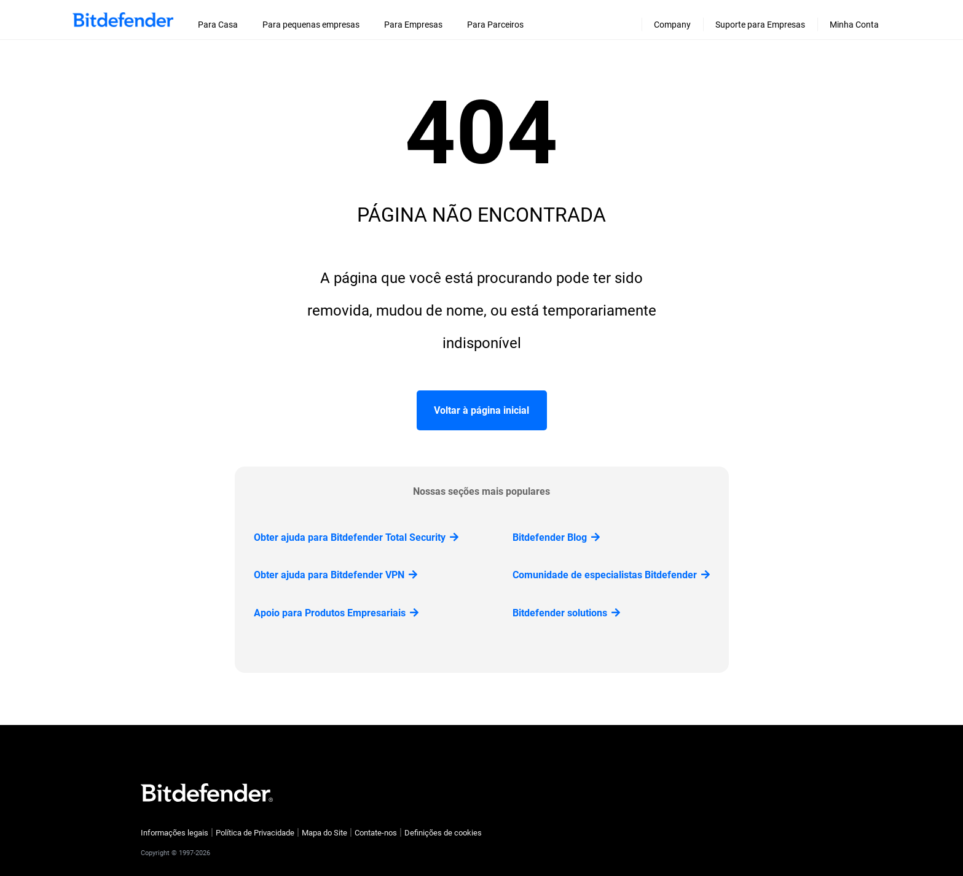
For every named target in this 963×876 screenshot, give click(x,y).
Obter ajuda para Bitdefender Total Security (356, 537)
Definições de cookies (443, 832)
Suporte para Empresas (760, 24)
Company (672, 24)
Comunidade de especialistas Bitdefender (611, 575)
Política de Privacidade (255, 832)
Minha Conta (854, 24)
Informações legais (174, 832)
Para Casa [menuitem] (218, 24)
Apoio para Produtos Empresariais (336, 613)
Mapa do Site (324, 832)
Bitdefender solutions (566, 613)
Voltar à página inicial (481, 410)
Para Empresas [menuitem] (413, 24)
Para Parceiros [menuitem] (495, 24)
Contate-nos (376, 832)
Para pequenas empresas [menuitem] (311, 24)
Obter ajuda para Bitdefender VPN (335, 575)
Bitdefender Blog (556, 537)
